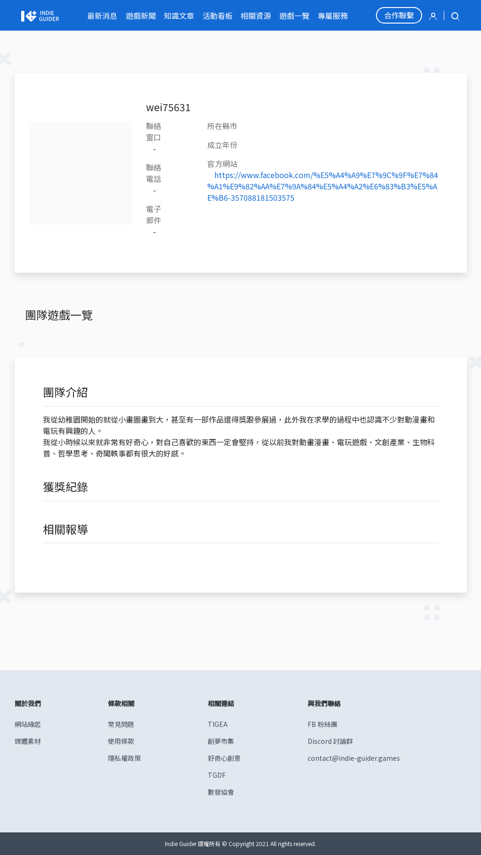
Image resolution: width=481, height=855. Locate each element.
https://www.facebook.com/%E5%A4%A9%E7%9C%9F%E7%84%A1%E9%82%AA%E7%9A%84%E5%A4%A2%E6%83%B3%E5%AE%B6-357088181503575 (322, 186)
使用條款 (121, 741)
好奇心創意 (224, 758)
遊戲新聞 (141, 15)
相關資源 (256, 15)
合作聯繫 (399, 15)
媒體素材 (28, 741)
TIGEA (218, 724)
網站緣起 (28, 724)
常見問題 (121, 724)
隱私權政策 (124, 758)
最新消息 (102, 15)
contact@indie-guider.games (354, 758)
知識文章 (179, 15)
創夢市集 (221, 741)
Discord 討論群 (330, 741)
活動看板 (218, 15)
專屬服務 (333, 15)
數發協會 (221, 792)
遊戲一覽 (294, 15)
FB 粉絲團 (322, 724)
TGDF (217, 775)
